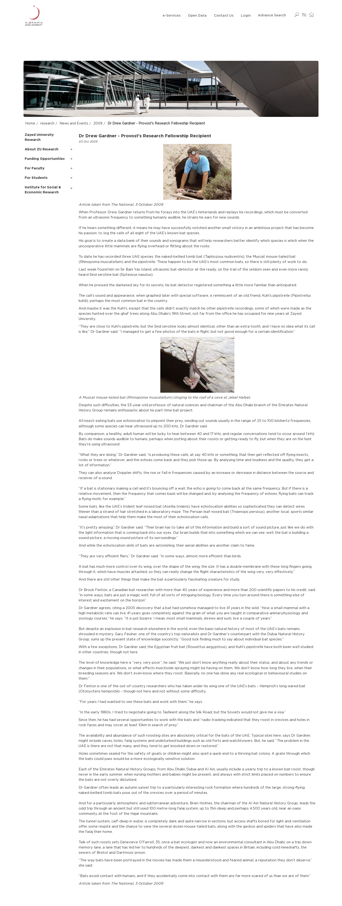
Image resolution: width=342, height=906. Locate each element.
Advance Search (272, 15)
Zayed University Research (39, 137)
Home (30, 123)
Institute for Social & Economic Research (43, 190)
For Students (36, 177)
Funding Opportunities (45, 158)
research (47, 123)
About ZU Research (41, 149)
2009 (97, 123)
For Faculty (34, 168)
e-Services (171, 15)
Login (246, 15)
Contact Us (223, 15)
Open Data (197, 15)
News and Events (74, 123)
